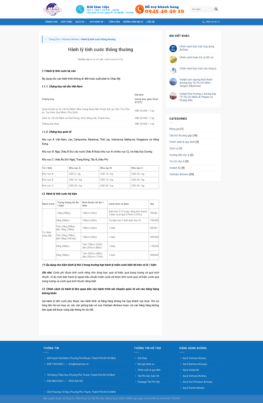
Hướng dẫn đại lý (133, 21)
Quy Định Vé (97, 22)
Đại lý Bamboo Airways (195, 364)
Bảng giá (174, 129)
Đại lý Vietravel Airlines (195, 376)
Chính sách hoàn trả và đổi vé (196, 57)
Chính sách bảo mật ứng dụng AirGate (196, 48)
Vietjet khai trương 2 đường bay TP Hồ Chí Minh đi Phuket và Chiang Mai (197, 97)
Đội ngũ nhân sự (146, 364)
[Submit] (216, 9)
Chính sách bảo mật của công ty (198, 68)
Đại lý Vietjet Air (191, 370)
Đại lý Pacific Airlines (193, 388)
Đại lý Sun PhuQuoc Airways (197, 381)
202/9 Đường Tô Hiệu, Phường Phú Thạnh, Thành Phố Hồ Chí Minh (81, 392)
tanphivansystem (113, 59)
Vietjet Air (175, 167)
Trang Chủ (51, 21)
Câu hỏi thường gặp (180, 135)
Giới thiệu (66, 21)
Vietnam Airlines (70, 39)
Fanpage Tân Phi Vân (149, 381)
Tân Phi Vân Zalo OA (148, 376)
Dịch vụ (80, 22)
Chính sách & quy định (182, 141)
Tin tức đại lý (177, 161)
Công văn (114, 21)
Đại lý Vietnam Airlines (194, 358)
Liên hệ (150, 21)
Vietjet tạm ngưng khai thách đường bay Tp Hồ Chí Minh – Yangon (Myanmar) (196, 83)
